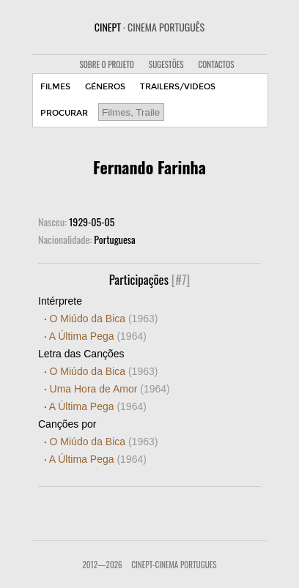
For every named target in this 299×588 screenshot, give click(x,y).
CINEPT (149, 26)
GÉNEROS (105, 87)
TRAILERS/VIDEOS (177, 87)
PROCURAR (64, 113)
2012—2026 (102, 564)
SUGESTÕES (166, 64)
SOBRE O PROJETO (106, 64)
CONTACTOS (217, 64)
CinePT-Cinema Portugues (173, 564)
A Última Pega (98, 336)
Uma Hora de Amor (110, 389)
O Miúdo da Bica (104, 318)
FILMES (55, 87)
